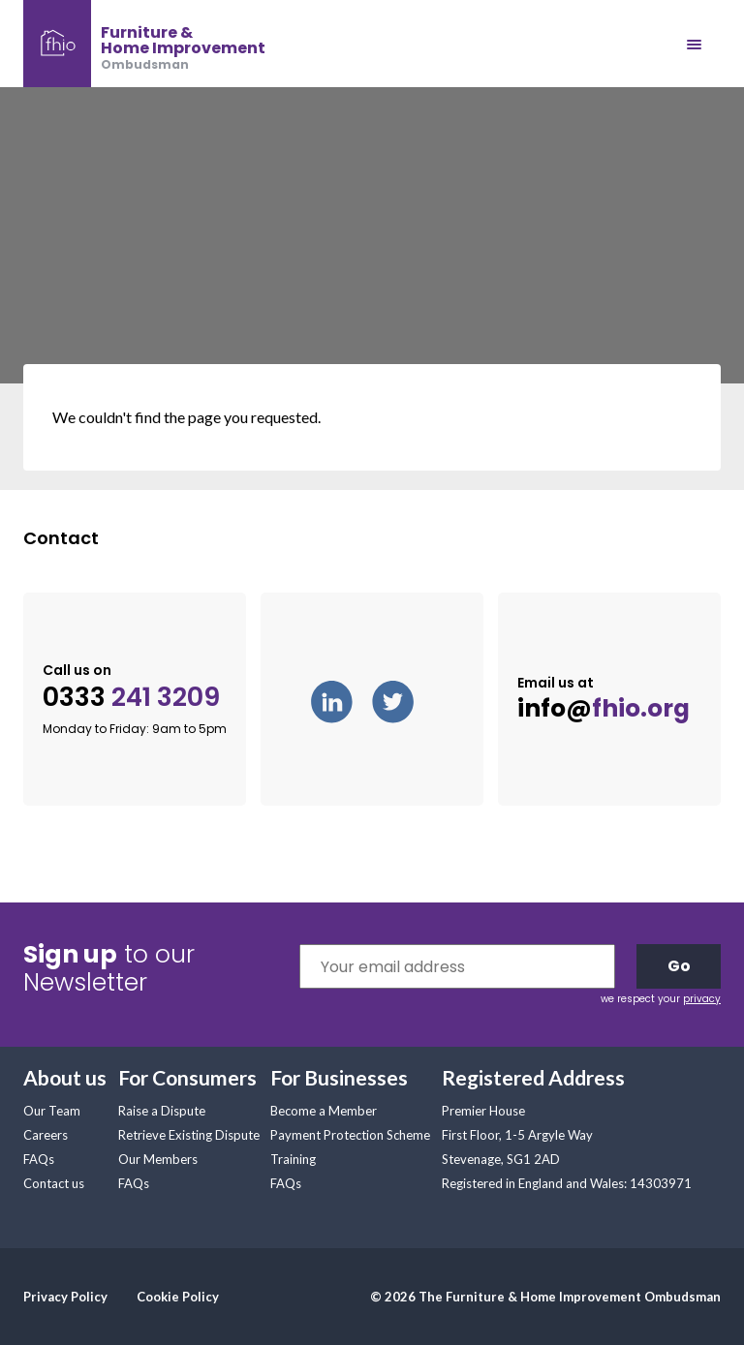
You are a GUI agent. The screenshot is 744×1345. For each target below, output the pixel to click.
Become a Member (323, 1110)
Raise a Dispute (161, 1110)
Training (293, 1159)
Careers (45, 1135)
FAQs (38, 1159)
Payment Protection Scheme (350, 1135)
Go (679, 966)
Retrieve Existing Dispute (189, 1135)
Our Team (51, 1110)
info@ (603, 708)
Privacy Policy (65, 1296)
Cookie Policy (178, 1296)
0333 (131, 698)
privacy (702, 999)
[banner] (144, 43)
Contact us (53, 1183)
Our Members (158, 1159)
